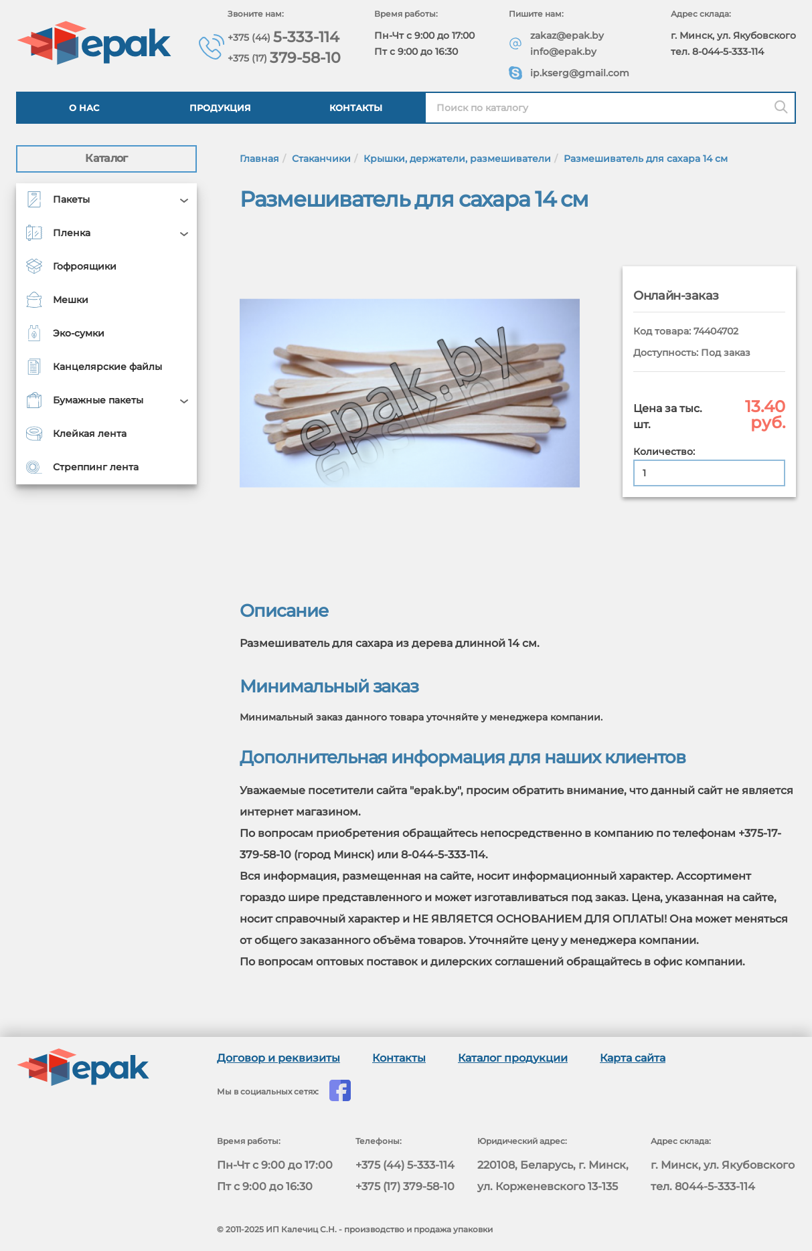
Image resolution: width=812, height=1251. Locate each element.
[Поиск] (781, 107)
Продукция (220, 107)
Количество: (664, 452)
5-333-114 (283, 37)
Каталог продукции (513, 1058)
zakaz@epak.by (567, 35)
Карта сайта (632, 1058)
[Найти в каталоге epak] (610, 108)
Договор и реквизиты (278, 1058)
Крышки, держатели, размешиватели (457, 159)
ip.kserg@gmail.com (579, 73)
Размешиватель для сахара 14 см (646, 159)
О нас (84, 107)
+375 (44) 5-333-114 (405, 1165)
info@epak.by (563, 51)
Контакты (355, 107)
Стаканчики (321, 159)
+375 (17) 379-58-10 (405, 1186)
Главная (259, 159)
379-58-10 (284, 58)
